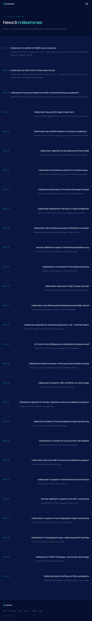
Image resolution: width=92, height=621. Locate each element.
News (20, 611)
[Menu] (87, 3)
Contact (26, 611)
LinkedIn (33, 611)
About (5, 611)
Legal (40, 611)
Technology (12, 611)
